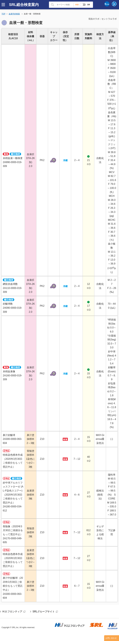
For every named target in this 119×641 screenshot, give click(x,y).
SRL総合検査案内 (24, 4)
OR (88, 5)
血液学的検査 (14, 14)
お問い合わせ (111, 638)
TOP (3, 14)
